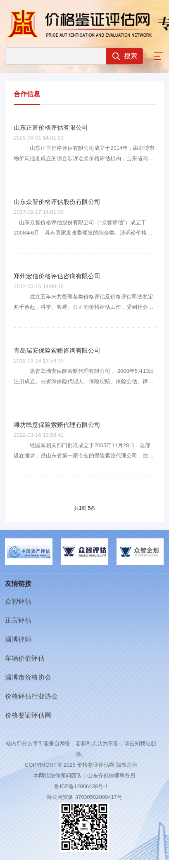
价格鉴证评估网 (28, 715)
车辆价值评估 (25, 658)
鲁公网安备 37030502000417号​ (84, 797)
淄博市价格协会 (28, 677)
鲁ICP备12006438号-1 (81, 786)
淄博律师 (18, 639)
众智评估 (18, 601)
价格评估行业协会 (31, 696)
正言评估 (18, 620)
